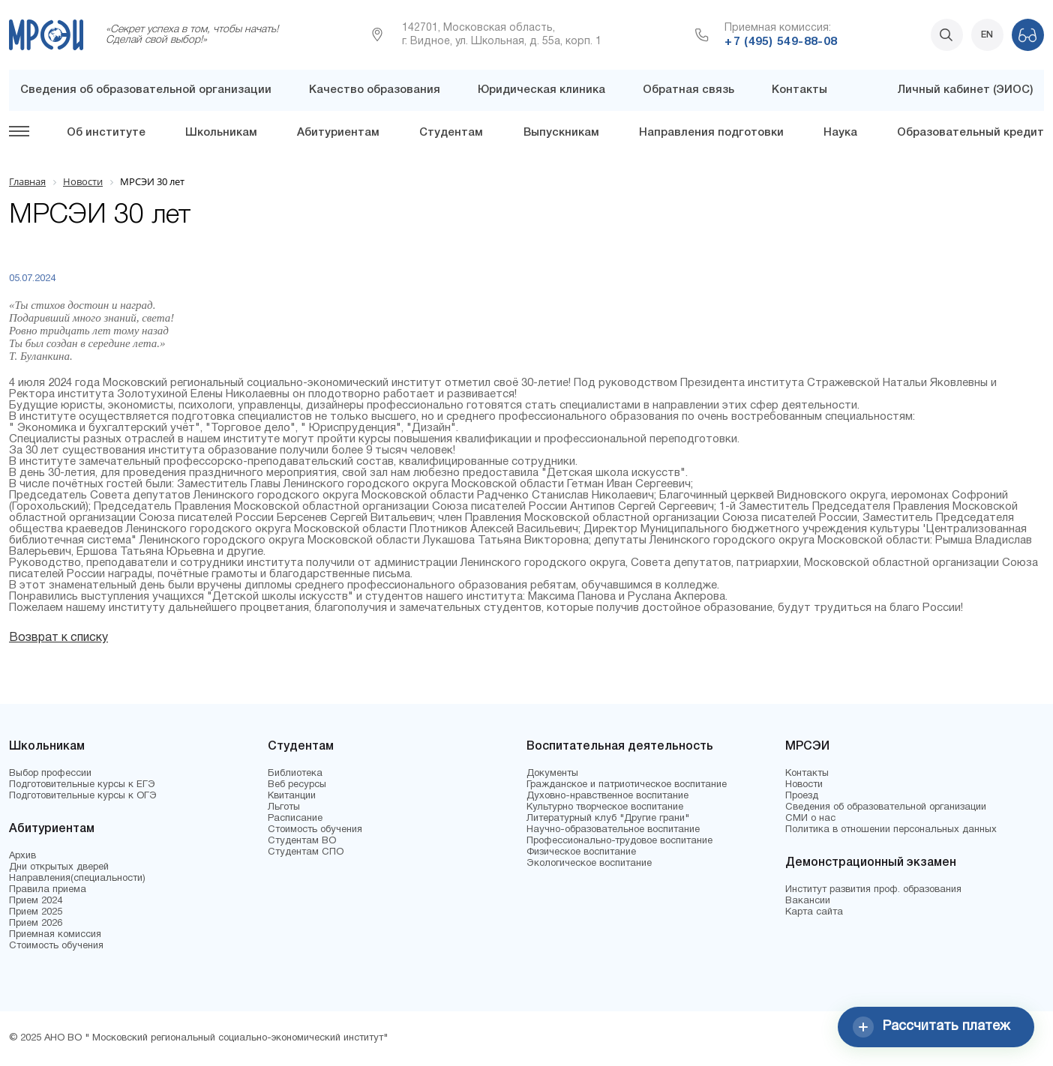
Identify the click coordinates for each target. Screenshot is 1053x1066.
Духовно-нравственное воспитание (607, 796)
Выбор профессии (50, 773)
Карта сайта (814, 912)
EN (987, 35)
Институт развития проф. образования (873, 889)
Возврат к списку (58, 638)
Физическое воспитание (581, 852)
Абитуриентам (338, 132)
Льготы (284, 807)
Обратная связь (688, 90)
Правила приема (47, 889)
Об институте (106, 132)
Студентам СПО (306, 852)
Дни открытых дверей (59, 867)
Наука (840, 132)
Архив (22, 856)
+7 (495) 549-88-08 (780, 42)
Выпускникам (561, 132)
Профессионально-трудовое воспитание (619, 841)
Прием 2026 (35, 923)
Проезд (801, 796)
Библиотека (295, 773)
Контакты (799, 90)
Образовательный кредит (970, 132)
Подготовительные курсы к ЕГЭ (82, 784)
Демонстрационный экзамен (870, 863)
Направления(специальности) (77, 878)
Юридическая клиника (541, 90)
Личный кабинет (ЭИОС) (965, 90)
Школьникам (221, 132)
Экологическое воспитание (589, 863)
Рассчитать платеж (931, 1027)
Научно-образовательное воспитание (613, 829)
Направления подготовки (711, 132)
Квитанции (292, 796)
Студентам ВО (302, 841)
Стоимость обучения (56, 946)
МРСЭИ (807, 746)
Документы (552, 773)
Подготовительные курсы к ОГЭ (83, 796)
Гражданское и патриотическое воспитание (626, 784)
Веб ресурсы (297, 784)
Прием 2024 (35, 901)
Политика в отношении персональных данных (891, 829)
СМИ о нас (810, 818)
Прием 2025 (35, 912)
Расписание (295, 818)
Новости (804, 784)
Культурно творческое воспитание (604, 807)
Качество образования (374, 90)
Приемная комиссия (55, 934)
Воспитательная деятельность (619, 746)
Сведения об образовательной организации (146, 90)
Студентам (451, 132)
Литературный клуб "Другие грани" (607, 818)
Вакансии (807, 901)
